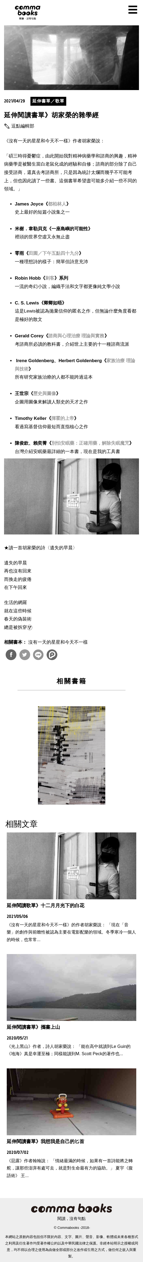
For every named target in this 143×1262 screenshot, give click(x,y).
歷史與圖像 (44, 393)
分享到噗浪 (52, 654)
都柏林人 (57, 204)
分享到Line (38, 654)
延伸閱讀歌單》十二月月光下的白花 (45, 905)
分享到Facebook (11, 654)
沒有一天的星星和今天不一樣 (58, 642)
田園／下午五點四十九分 (54, 253)
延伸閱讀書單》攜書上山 (33, 1027)
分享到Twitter (24, 654)
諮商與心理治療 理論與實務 (76, 335)
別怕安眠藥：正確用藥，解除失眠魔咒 (90, 443)
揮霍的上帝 (62, 418)
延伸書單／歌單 (48, 101)
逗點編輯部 (22, 126)
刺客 (49, 278)
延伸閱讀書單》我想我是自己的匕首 (45, 1141)
